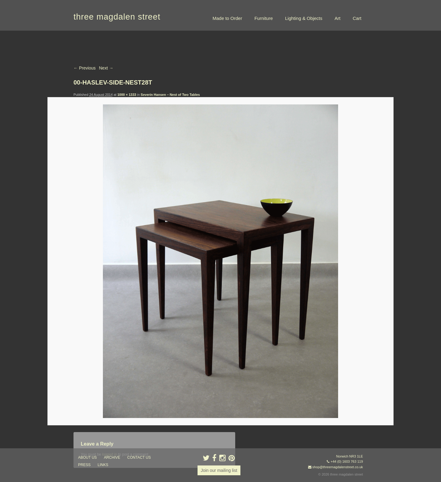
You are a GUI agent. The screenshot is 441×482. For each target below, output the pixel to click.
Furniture (263, 18)
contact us (139, 457)
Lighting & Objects (303, 18)
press (84, 465)
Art (337, 18)
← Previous (85, 68)
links (103, 465)
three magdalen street (117, 16)
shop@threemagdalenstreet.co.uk (337, 467)
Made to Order (227, 18)
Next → (106, 68)
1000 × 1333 (126, 94)
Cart (357, 18)
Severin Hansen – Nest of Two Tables (170, 94)
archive (112, 457)
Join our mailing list (219, 470)
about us (87, 457)
